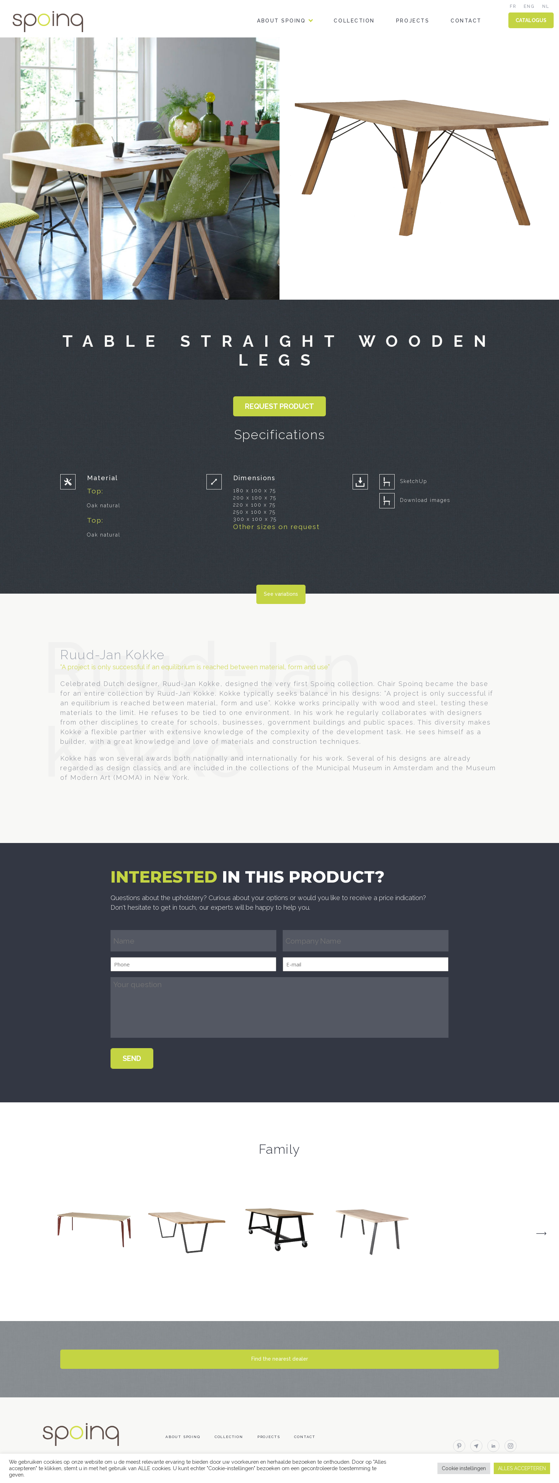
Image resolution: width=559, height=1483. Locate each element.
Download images (425, 500)
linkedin (493, 1446)
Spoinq (57, 21)
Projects (412, 21)
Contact (466, 21)
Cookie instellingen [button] (464, 1468)
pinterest (459, 1446)
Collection (354, 21)
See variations (281, 594)
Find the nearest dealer (279, 1359)
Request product (279, 406)
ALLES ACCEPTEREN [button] (522, 1468)
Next (541, 1233)
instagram (510, 1446)
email (476, 1446)
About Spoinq (281, 21)
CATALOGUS (531, 20)
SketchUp (413, 481)
